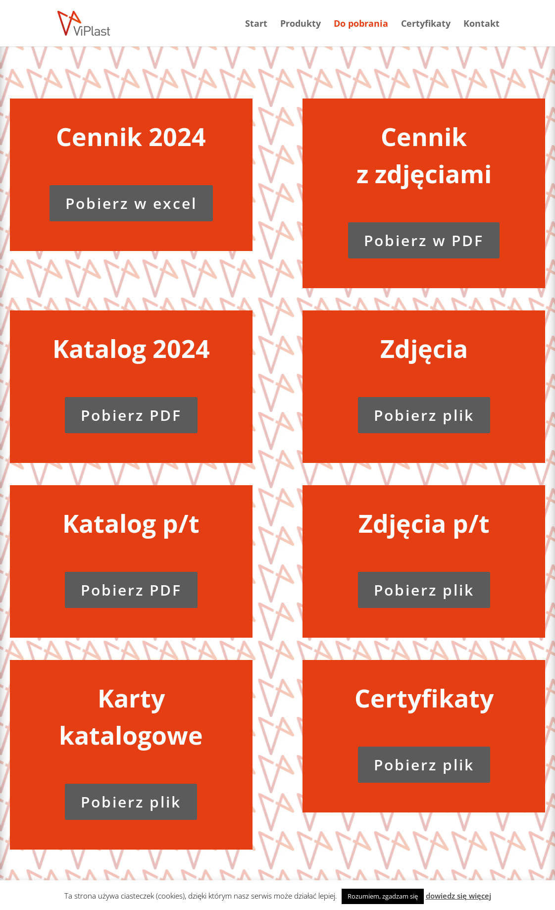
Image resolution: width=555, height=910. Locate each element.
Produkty (300, 24)
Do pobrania (361, 24)
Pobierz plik (424, 415)
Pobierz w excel (131, 203)
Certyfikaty (426, 24)
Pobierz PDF (131, 415)
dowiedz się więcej (458, 896)
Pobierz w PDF (424, 240)
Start (256, 24)
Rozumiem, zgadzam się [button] (383, 896)
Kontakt (481, 24)
